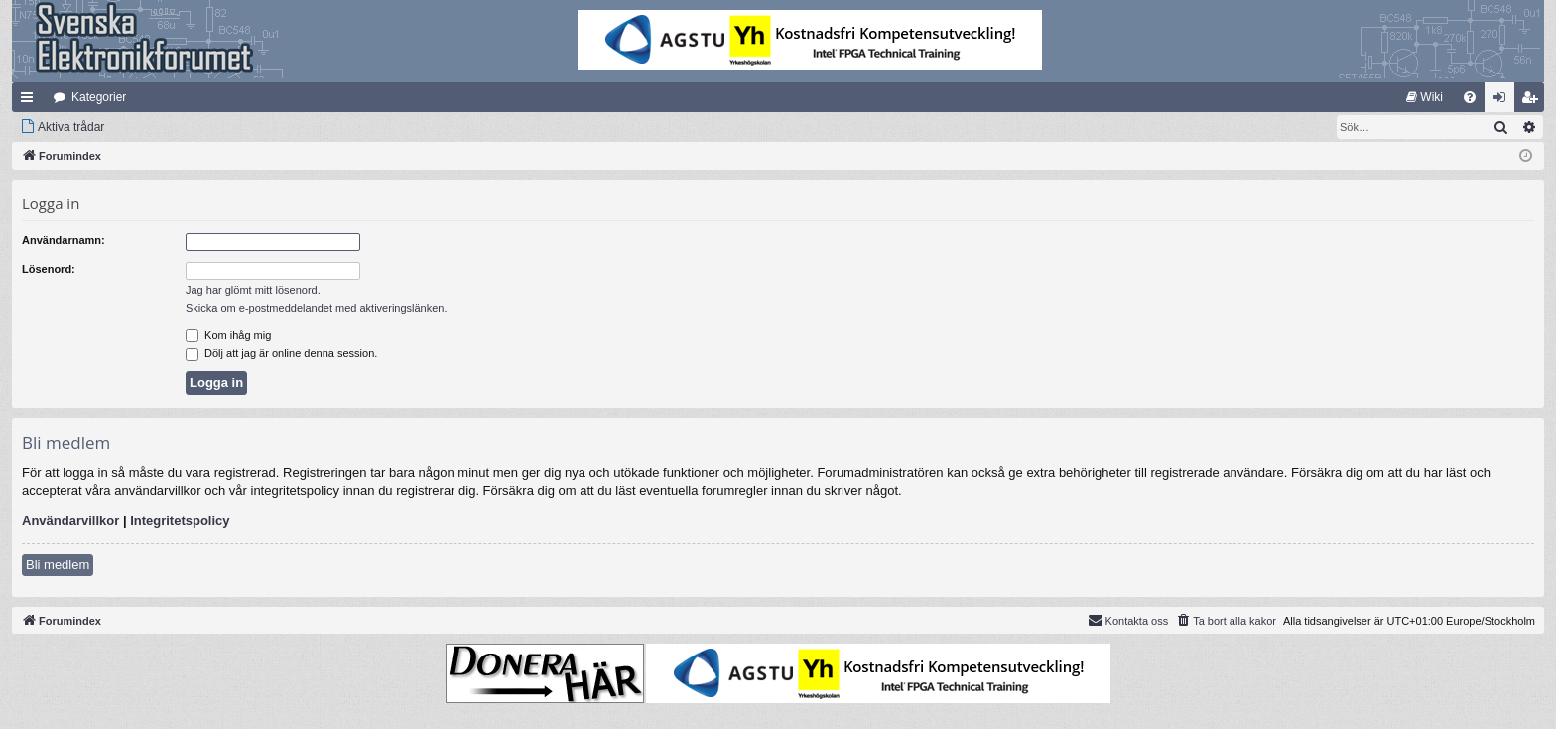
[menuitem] (1424, 97)
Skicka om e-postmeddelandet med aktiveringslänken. (317, 308)
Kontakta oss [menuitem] (1128, 620)
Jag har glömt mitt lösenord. (253, 290)
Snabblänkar (31, 101)
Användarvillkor (70, 520)
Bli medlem (57, 564)
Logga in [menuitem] (1503, 101)
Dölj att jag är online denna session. (281, 353)
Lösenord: (48, 269)
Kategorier (98, 97)
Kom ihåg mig (228, 335)
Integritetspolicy (179, 520)
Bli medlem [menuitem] (1533, 101)
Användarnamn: (63, 240)
